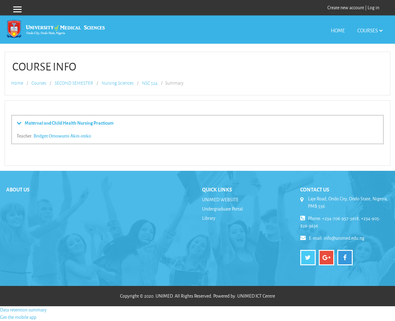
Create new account (345, 7)
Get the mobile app (18, 317)
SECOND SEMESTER (74, 83)
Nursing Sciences (118, 83)
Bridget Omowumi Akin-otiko (62, 136)
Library (208, 218)
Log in (373, 7)
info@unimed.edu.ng (344, 238)
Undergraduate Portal (222, 209)
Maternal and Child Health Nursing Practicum (69, 123)
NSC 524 (150, 83)
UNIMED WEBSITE (220, 199)
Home (338, 30)
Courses (367, 30)
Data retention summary (23, 310)
